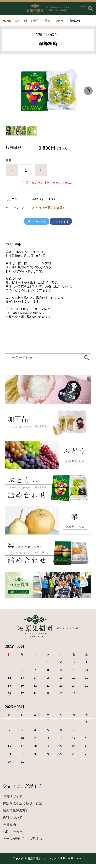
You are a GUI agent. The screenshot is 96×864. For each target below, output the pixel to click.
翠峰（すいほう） (55, 20)
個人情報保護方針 (16, 810)
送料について (12, 817)
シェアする (60, 221)
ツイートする (37, 221)
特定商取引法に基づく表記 (22, 803)
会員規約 (9, 824)
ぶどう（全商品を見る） (49, 207)
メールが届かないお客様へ (22, 838)
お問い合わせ (12, 831)
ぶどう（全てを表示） (28, 20)
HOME (7, 20)
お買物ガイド (12, 796)
